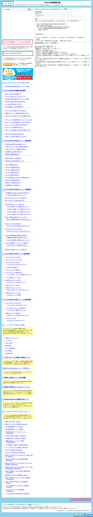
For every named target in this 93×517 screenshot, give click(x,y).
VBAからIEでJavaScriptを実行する (14, 134)
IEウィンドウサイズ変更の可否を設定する (16, 125)
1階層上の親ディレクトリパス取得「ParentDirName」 (14, 441)
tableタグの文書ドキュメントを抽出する (16, 249)
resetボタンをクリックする (12, 285)
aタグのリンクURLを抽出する (13, 223)
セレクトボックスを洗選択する (13, 272)
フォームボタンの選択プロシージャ (16, 310)
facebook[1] (8, 345)
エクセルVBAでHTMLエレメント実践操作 (17, 189)
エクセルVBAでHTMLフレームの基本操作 (17, 299)
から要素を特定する (11, 165)
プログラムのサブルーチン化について (15, 96)
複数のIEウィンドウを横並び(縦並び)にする (17, 113)
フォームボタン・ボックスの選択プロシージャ (19, 274)
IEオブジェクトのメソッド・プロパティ (17, 368)
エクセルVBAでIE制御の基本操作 (15, 90)
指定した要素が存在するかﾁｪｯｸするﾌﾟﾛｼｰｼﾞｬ (19, 219)
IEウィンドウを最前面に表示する (14, 127)
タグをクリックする (10, 318)
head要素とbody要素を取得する (13, 151)
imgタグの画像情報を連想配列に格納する (16, 235)
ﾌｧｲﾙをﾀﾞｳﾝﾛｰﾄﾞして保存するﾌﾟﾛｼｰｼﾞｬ (17, 245)
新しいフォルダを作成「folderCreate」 (15, 452)
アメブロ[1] (8, 340)
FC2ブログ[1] (8, 343)
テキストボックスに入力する (13, 257)
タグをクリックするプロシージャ (16, 320)
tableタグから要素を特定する (13, 182)
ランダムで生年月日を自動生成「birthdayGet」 (17, 493)
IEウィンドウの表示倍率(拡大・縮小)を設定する (18, 122)
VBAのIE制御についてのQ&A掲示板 (17, 42)
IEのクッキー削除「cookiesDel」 (14, 450)
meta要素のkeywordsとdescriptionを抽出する (17, 193)
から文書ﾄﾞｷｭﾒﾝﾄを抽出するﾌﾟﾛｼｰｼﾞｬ (18, 206)
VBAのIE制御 (7, 3)
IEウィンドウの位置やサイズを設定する (16, 110)
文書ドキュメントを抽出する (13, 313)
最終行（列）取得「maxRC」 (13, 421)
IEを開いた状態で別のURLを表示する (15, 101)
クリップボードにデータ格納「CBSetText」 (17, 447)
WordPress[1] (9, 353)
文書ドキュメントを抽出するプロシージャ (18, 315)
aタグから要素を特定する (12, 175)
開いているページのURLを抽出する (14, 200)
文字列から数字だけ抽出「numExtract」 (16, 435)
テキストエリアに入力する (12, 262)
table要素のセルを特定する (12, 185)
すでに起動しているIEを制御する (14, 106)
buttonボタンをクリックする (12, 287)
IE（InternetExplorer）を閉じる (13, 104)
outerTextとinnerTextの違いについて (14, 161)
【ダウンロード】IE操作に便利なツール (17, 357)
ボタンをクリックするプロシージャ (16, 282)
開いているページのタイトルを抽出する (16, 198)
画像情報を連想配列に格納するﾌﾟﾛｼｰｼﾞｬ (17, 237)
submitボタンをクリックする (13, 280)
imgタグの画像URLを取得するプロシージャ (18, 240)
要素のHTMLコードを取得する (13, 158)
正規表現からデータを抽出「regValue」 (16, 438)
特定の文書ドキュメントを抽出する (14, 204)
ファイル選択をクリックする (13, 277)
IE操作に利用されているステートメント (17, 387)
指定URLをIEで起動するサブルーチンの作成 (17, 99)
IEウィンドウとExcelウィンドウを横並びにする (18, 115)
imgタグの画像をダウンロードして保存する (17, 243)
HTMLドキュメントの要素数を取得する (15, 149)
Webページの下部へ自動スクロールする (16, 136)
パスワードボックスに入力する (13, 259)
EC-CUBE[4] (8, 350)
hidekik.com (90, 516)
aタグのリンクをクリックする (13, 229)
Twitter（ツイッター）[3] (11, 338)
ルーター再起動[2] (10, 348)
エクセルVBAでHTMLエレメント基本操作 (17, 140)
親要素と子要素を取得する (12, 154)
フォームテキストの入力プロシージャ (17, 264)
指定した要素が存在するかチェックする (16, 217)
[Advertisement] (18, 25)
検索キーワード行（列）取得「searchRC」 (16, 424)
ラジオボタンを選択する (11, 267)
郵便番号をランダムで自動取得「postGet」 (16, 475)
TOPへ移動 (88, 499)
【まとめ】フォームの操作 (14, 295)
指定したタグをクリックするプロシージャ (18, 289)
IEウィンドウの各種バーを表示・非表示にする (17, 130)
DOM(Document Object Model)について (15, 144)
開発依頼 (73, 499)
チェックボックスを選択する (13, 270)
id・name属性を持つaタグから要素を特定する (17, 177)
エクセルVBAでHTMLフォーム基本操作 (17, 254)
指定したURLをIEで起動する (13, 94)
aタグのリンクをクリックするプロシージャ (18, 231)
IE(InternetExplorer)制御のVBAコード (16, 399)
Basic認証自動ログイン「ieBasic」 (14, 426)
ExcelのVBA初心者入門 (13, 53)
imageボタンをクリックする (12, 292)
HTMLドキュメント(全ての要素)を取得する (16, 146)
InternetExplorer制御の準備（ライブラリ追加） (17, 86)
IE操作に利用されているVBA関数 (15, 377)
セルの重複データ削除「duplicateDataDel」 (17, 445)
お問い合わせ (80, 499)
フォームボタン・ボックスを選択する (15, 308)
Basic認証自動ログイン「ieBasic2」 (15, 429)
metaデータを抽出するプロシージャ (16, 195)
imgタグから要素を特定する (12, 180)
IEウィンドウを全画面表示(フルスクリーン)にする (18, 119)
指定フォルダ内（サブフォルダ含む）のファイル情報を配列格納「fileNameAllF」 (19, 467)
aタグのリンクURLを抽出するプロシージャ (18, 226)
